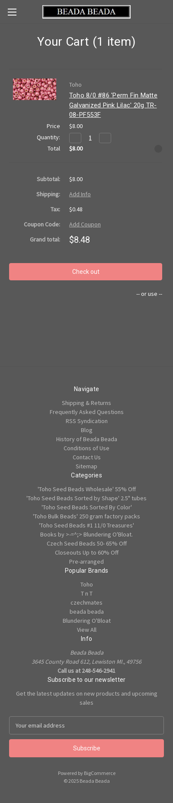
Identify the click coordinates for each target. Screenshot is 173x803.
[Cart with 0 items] (168, 11)
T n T (87, 593)
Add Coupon (85, 224)
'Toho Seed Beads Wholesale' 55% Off (87, 489)
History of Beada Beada (86, 439)
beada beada (87, 611)
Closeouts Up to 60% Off (87, 552)
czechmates (86, 602)
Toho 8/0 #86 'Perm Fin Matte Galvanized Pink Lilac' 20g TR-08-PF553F (113, 105)
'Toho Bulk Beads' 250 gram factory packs (86, 516)
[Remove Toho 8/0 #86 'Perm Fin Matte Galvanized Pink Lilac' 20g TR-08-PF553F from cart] (158, 149)
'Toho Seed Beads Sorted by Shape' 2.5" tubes (86, 498)
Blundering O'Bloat (87, 620)
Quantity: (48, 137)
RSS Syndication (87, 421)
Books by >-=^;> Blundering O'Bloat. (86, 534)
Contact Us (87, 457)
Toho (86, 584)
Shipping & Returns (86, 403)
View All (86, 630)
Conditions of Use (86, 448)
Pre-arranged (86, 561)
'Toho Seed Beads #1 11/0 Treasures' (86, 525)
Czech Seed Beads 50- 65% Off (87, 543)
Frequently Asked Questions (87, 412)
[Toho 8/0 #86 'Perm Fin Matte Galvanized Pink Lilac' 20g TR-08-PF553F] (90, 138)
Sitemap (86, 466)
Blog (87, 430)
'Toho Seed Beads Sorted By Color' (87, 507)
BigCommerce (99, 773)
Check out (85, 271)
